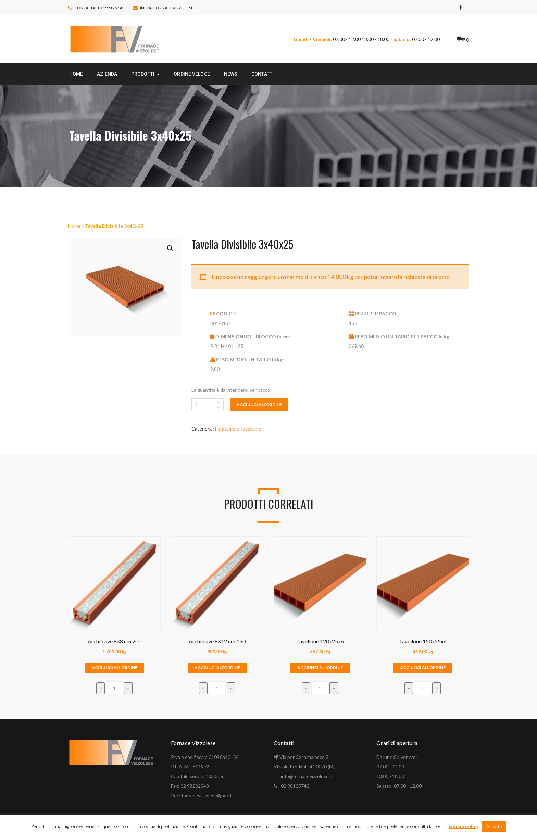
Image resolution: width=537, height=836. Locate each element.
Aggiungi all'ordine (259, 404)
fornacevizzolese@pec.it (207, 795)
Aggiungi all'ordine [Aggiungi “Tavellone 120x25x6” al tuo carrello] (320, 667)
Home (74, 226)
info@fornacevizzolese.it (169, 7)
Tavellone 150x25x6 (423, 641)
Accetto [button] (494, 826)
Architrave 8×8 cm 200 (114, 641)
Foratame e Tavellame (238, 429)
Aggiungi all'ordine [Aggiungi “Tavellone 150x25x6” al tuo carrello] (423, 667)
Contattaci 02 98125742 (99, 7)
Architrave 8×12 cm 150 (217, 641)
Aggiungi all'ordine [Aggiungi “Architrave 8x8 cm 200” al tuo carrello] (114, 667)
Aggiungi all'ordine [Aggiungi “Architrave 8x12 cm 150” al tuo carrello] (217, 667)
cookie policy (463, 826)
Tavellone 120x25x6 (320, 641)
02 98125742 (295, 786)
